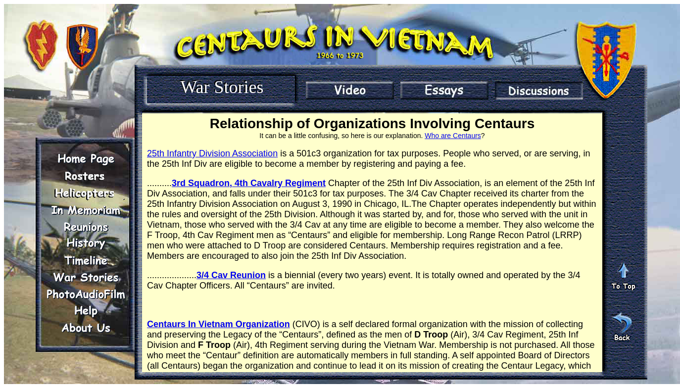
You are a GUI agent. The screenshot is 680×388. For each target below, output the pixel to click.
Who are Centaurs (453, 136)
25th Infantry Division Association (212, 153)
